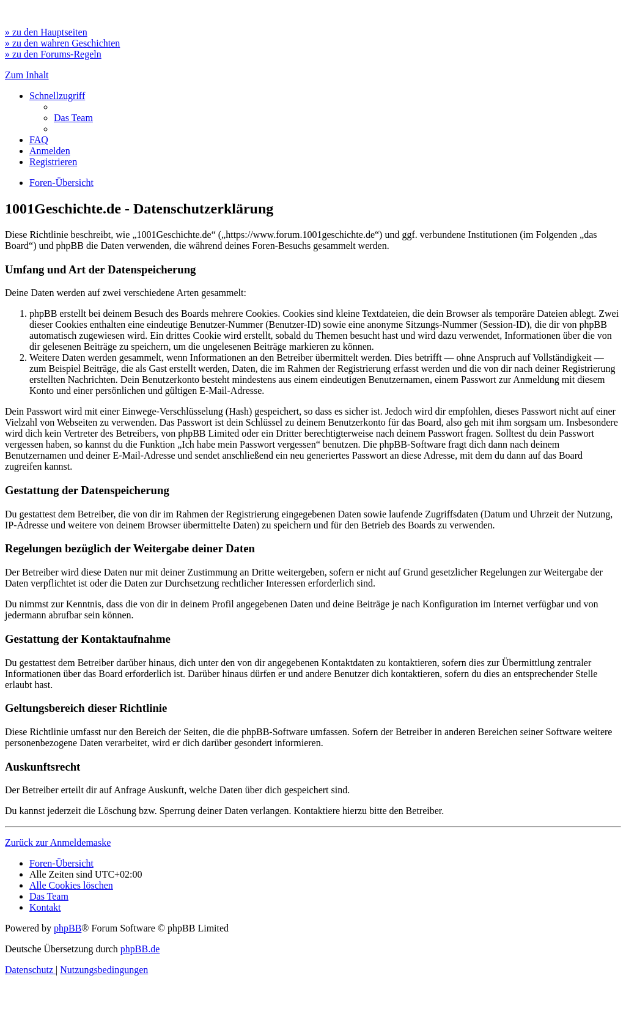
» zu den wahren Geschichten (62, 43)
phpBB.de (140, 949)
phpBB (67, 928)
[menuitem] (73, 118)
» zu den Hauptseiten (46, 32)
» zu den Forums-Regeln (53, 54)
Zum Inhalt (27, 75)
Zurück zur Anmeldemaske (58, 842)
